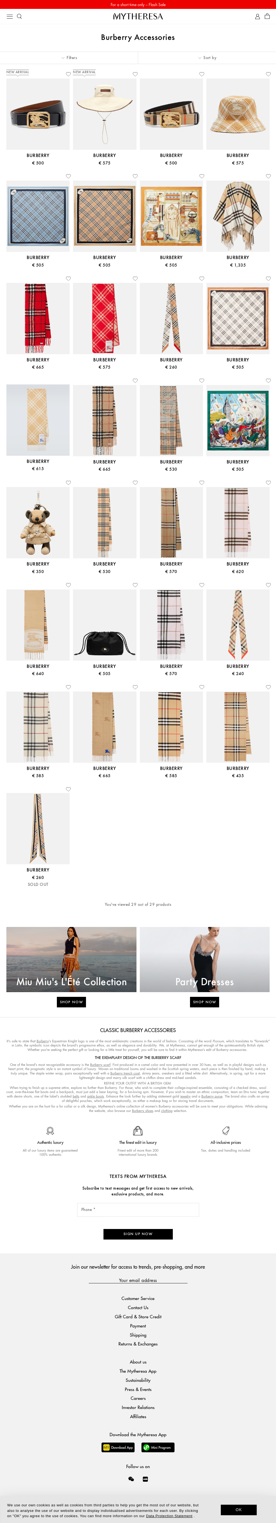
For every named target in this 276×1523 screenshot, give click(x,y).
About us (138, 1362)
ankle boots (95, 1096)
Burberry (43, 1041)
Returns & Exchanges (138, 1343)
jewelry (185, 1096)
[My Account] (257, 16)
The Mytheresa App (138, 1371)
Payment (138, 1325)
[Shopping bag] (267, 16)
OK (239, 1509)
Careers (138, 1398)
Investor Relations (138, 1407)
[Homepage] (138, 16)
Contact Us (138, 1307)
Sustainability (138, 1380)
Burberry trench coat (125, 1073)
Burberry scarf (100, 1064)
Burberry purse (211, 1096)
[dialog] (138, 1509)
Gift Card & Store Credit (138, 1316)
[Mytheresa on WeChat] (131, 1479)
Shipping (138, 1335)
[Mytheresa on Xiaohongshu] (145, 1482)
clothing (167, 1110)
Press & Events (138, 1389)
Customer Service (138, 1298)
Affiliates (138, 1416)
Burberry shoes (142, 1110)
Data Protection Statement (169, 1516)
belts (76, 1096)
